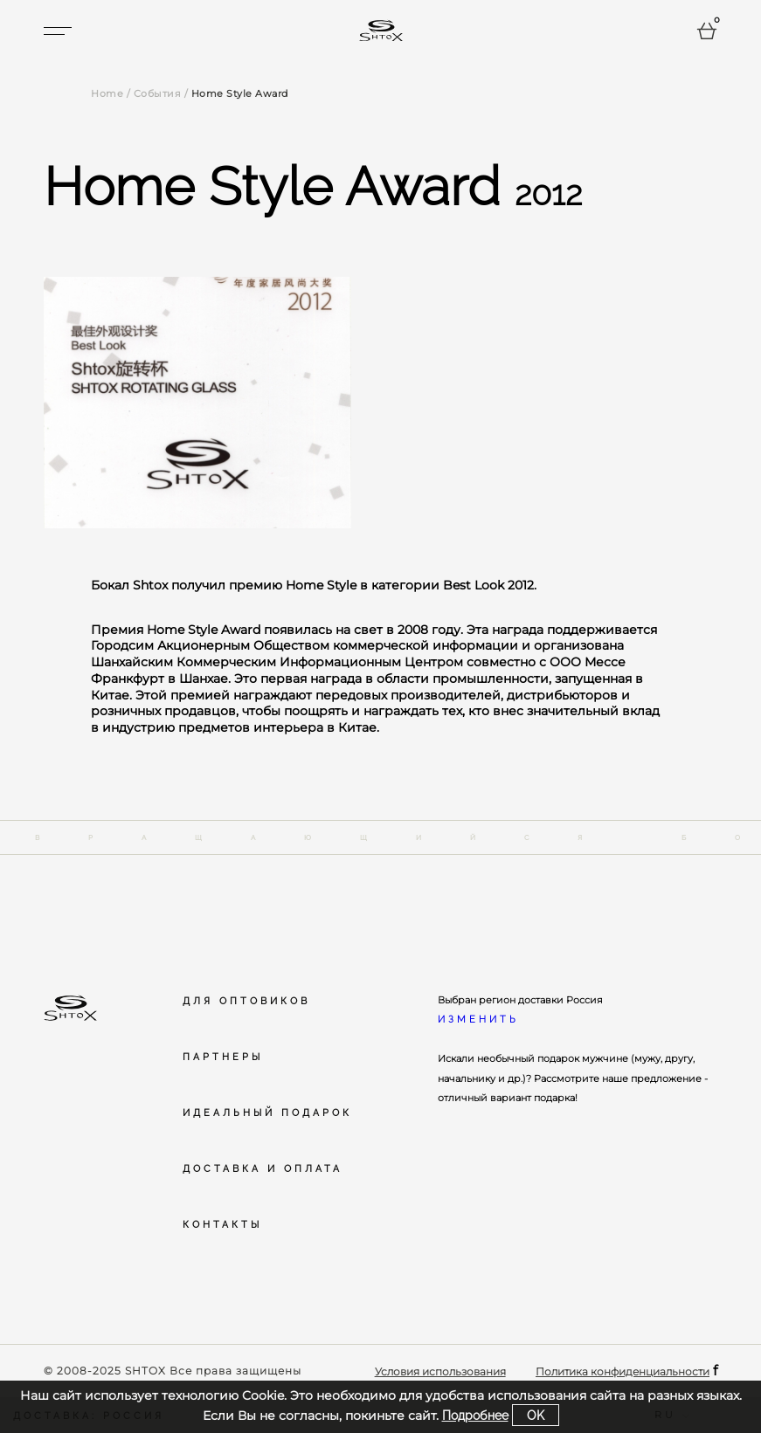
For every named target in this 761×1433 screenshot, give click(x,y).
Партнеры (223, 1057)
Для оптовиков (246, 1001)
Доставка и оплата (262, 1168)
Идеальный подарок (267, 1112)
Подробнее (475, 1415)
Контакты (222, 1224)
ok (535, 1415)
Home (107, 93)
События (158, 93)
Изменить (478, 1019)
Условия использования (440, 1371)
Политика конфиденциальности (622, 1371)
